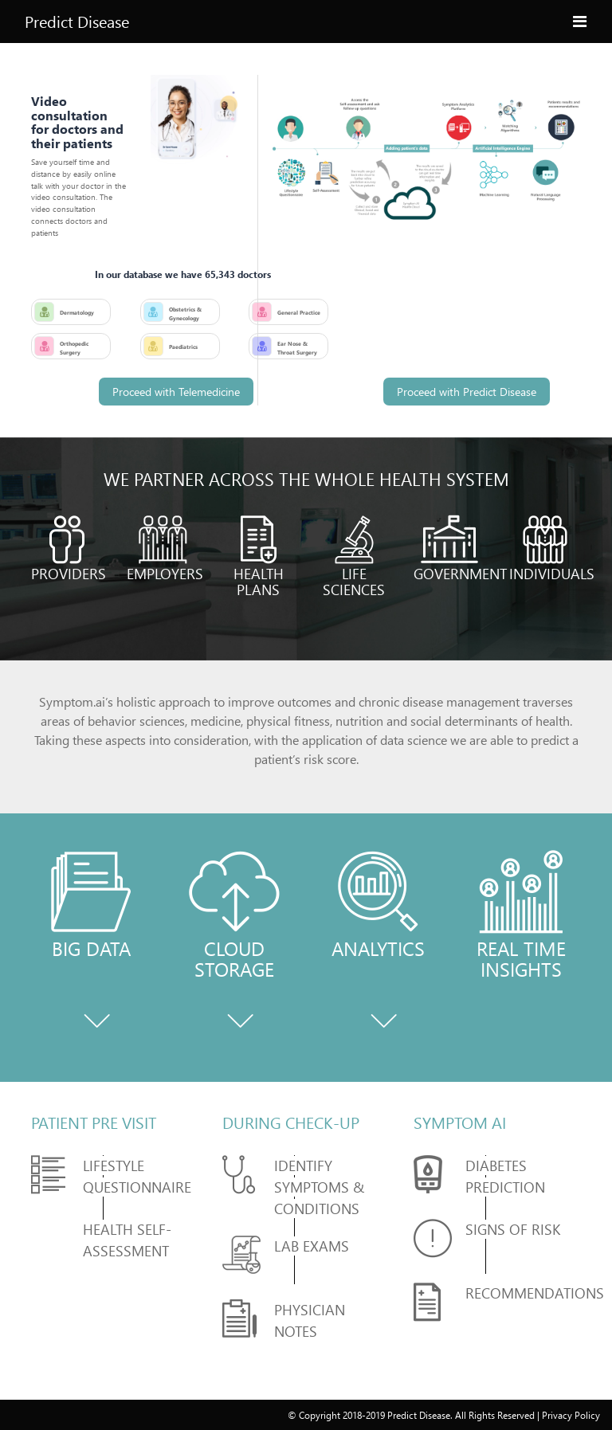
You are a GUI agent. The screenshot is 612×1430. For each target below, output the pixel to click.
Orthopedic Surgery (74, 347)
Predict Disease (77, 21)
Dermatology (77, 312)
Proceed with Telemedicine (176, 391)
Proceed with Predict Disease (466, 391)
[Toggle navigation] (579, 18)
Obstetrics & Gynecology (185, 313)
